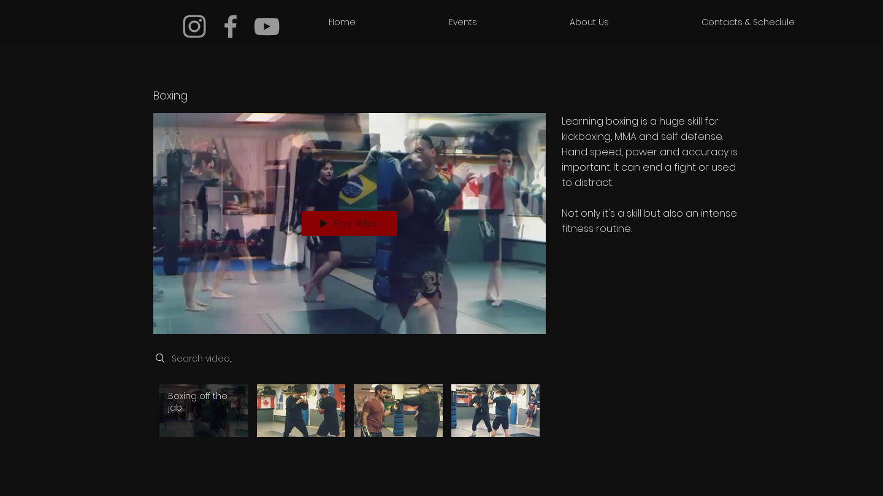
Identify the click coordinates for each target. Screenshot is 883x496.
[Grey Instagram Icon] (194, 26)
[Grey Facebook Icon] (230, 26)
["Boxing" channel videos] (349, 414)
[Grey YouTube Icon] (266, 26)
